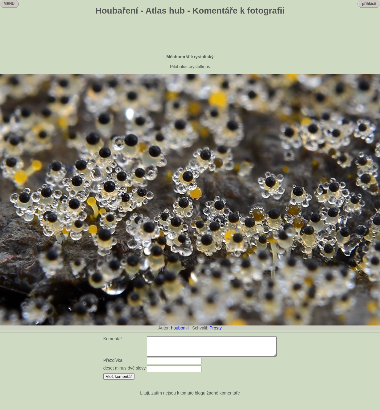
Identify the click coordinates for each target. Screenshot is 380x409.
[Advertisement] (190, 35)
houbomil (180, 327)
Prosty (215, 327)
